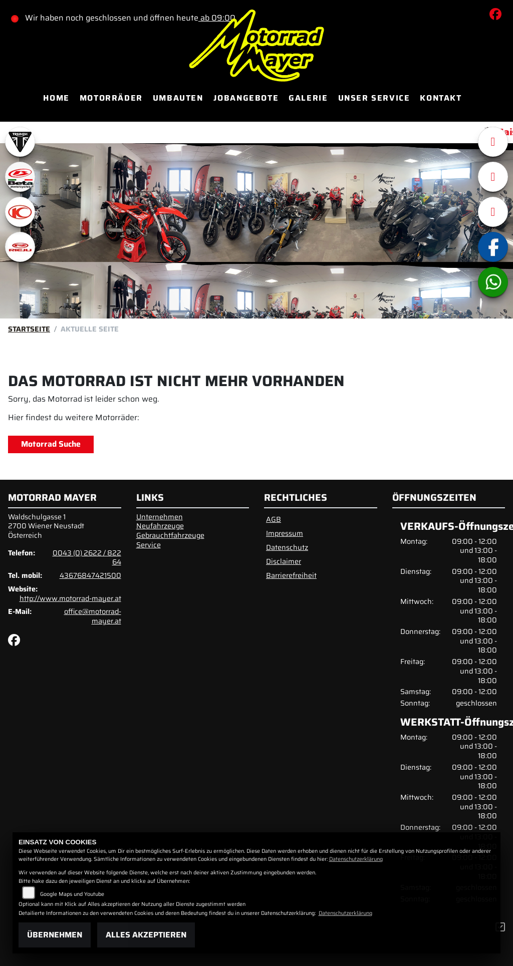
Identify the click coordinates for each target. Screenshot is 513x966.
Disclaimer (283, 561)
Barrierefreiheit (291, 575)
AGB (273, 519)
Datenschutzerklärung (356, 859)
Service (148, 544)
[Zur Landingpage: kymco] (20, 212)
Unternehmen (159, 516)
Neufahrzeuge (160, 525)
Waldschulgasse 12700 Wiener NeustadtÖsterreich (46, 526)
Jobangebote (246, 98)
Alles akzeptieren (146, 934)
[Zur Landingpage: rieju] (20, 247)
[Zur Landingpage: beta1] (20, 177)
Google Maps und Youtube (72, 894)
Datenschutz (287, 547)
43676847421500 (90, 575)
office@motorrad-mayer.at (92, 616)
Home (56, 98)
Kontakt (440, 98)
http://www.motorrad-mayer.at (70, 598)
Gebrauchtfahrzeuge (170, 535)
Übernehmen (54, 934)
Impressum (284, 533)
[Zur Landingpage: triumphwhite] (20, 142)
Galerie (308, 98)
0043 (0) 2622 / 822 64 (87, 557)
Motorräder (111, 98)
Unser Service (374, 98)
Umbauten (178, 98)
